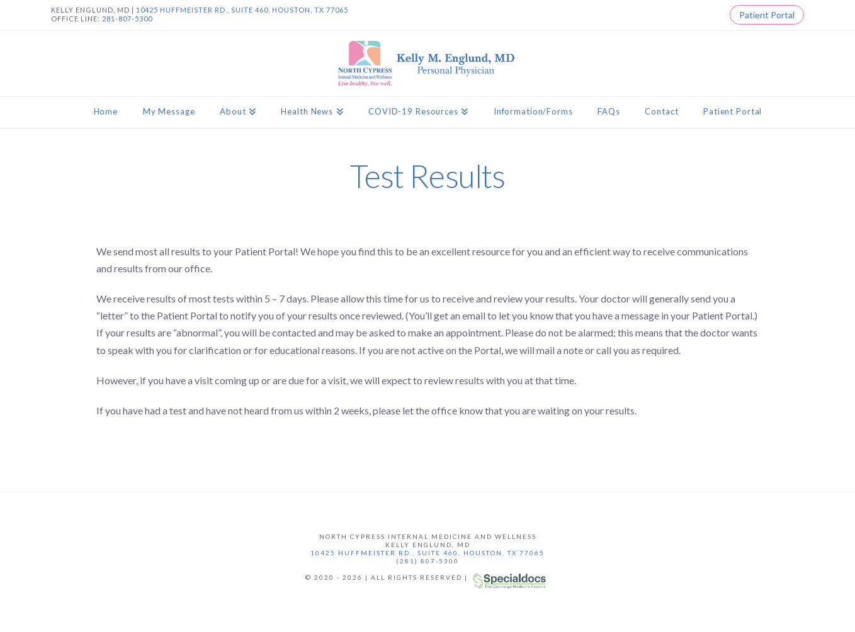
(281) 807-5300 (427, 561)
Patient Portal (767, 14)
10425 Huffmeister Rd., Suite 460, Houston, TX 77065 (427, 553)
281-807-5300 (127, 18)
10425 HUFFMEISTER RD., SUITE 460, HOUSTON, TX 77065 (242, 10)
